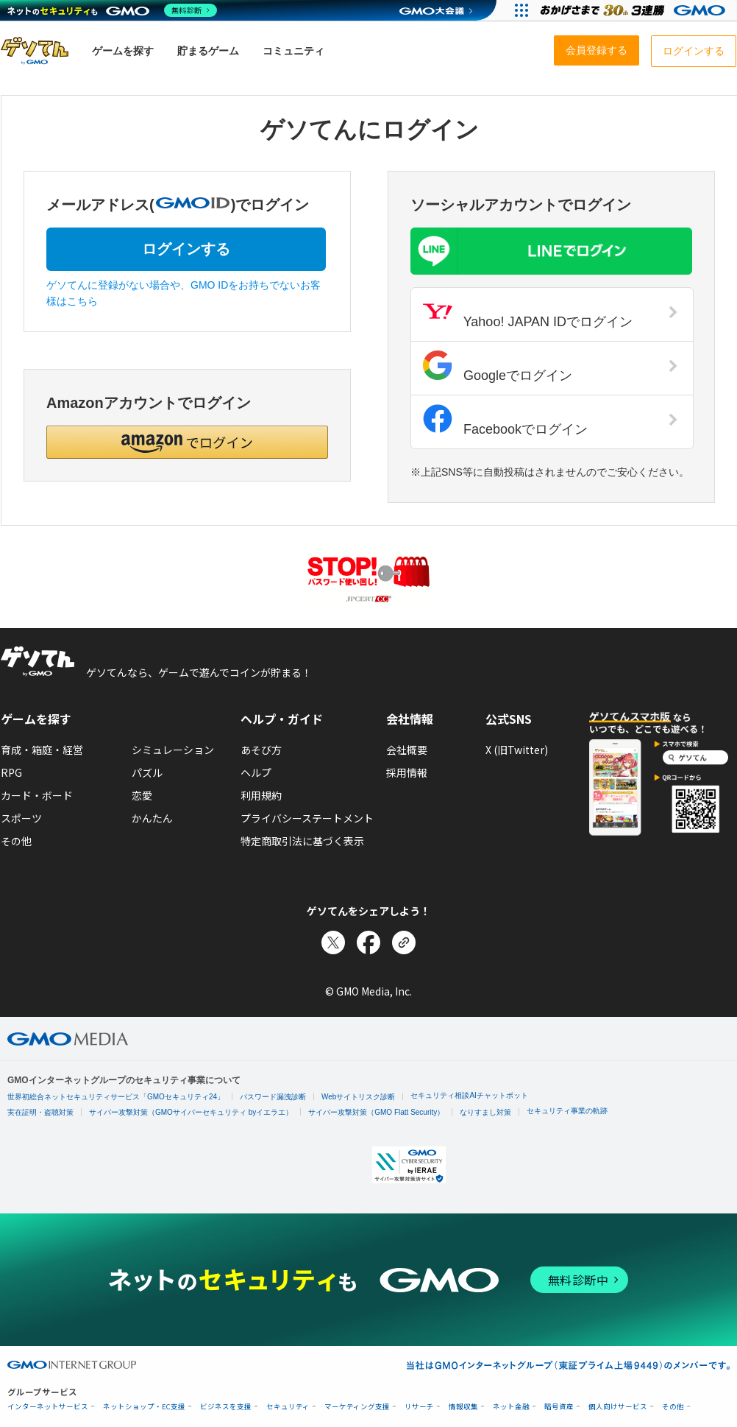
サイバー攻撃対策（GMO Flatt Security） (376, 1112)
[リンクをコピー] (404, 942)
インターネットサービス (47, 1407)
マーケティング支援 (357, 1407)
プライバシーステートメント (307, 818)
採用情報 (406, 772)
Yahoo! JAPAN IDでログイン (550, 313)
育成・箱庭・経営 (42, 749)
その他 (16, 841)
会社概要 (406, 749)
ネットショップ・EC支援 (144, 1407)
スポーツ (21, 818)
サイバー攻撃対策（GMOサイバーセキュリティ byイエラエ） (191, 1112)
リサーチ (419, 1407)
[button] (187, 442)
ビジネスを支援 (226, 1407)
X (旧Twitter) (516, 749)
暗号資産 (559, 1407)
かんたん (152, 818)
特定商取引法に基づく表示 (302, 841)
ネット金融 (511, 1407)
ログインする (186, 249)
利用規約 (261, 795)
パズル (147, 772)
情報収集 (463, 1407)
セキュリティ (288, 1407)
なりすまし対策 (485, 1112)
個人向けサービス (617, 1407)
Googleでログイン (550, 366)
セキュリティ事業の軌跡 (567, 1111)
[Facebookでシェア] (368, 942)
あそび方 (261, 749)
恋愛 (142, 795)
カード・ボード (37, 795)
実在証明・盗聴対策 (40, 1112)
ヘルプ (256, 772)
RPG (11, 772)
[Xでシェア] (333, 942)
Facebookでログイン (550, 420)
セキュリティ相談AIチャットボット (468, 1095)
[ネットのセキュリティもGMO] (113, 10)
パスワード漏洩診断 (273, 1097)
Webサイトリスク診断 (358, 1097)
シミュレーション (173, 749)
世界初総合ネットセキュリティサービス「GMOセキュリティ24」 (115, 1097)
